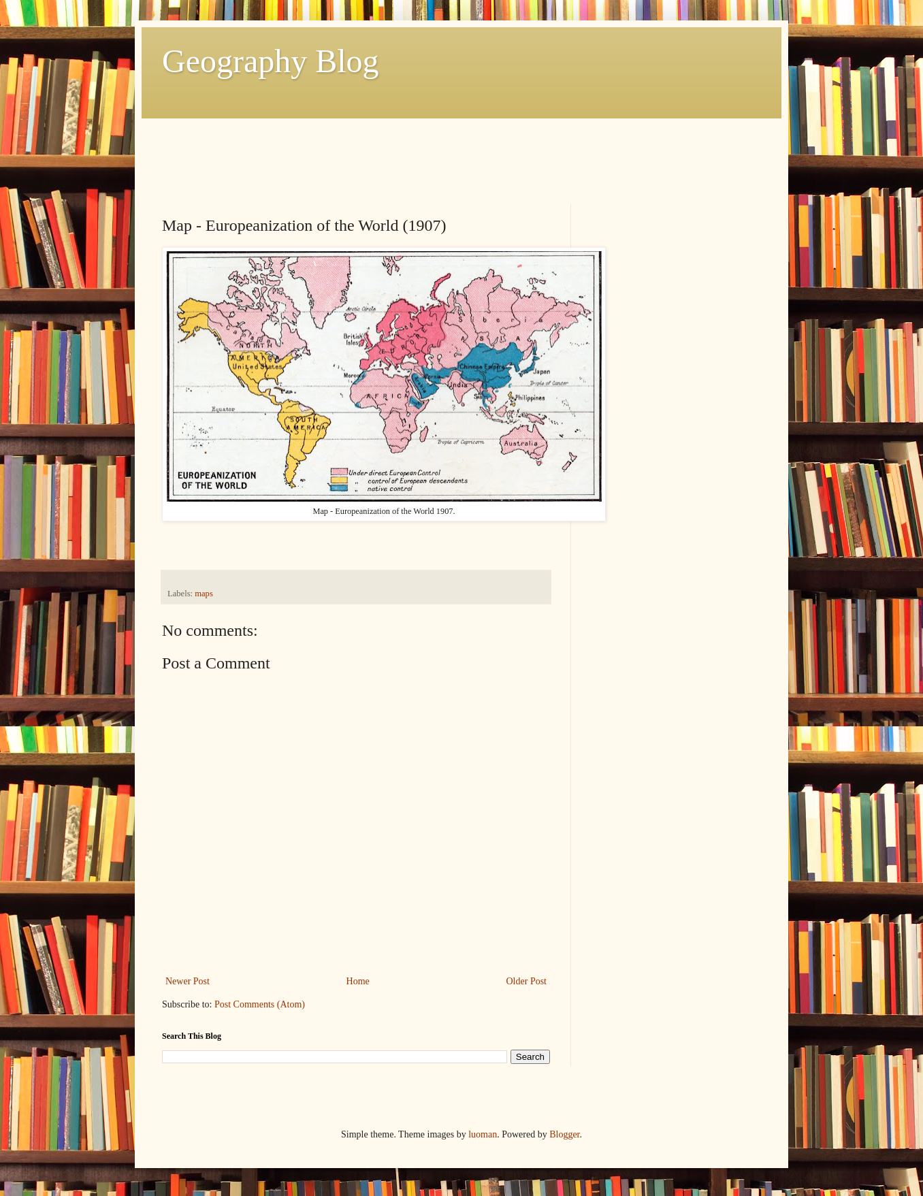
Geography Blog (270, 61)
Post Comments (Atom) (259, 1004)
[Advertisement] (410, 149)
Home (358, 981)
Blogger (564, 1134)
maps (204, 593)
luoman (482, 1134)
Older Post (526, 981)
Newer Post (187, 981)
